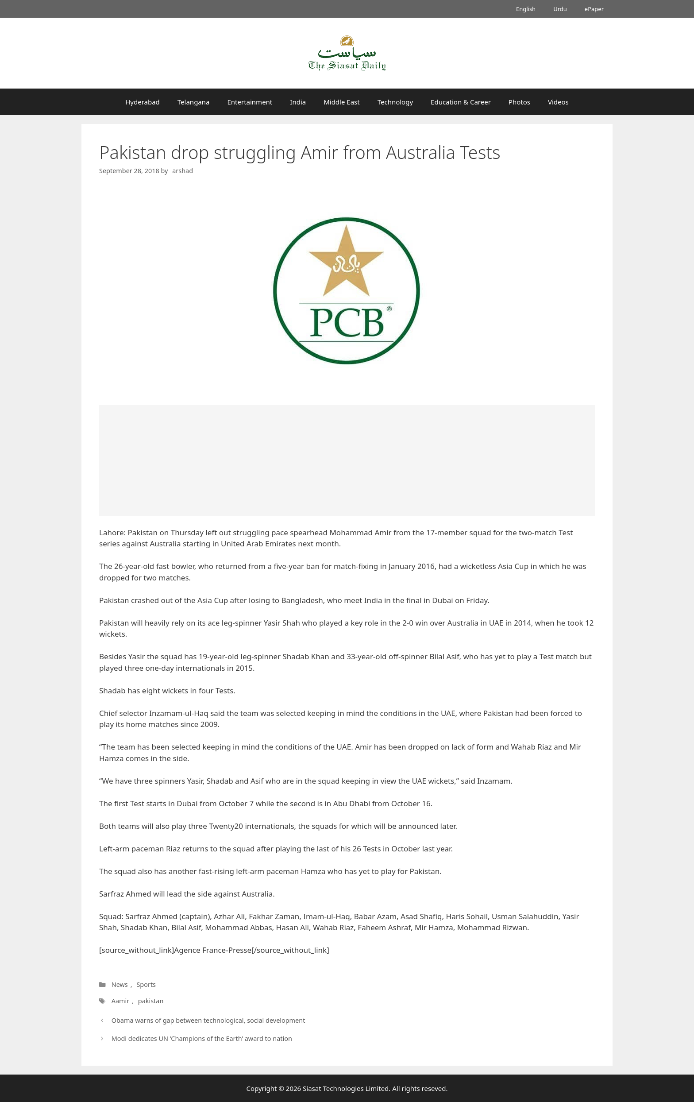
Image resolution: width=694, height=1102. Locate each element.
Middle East (342, 101)
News (120, 984)
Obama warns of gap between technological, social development (208, 1020)
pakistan (149, 1001)
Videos (558, 101)
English (526, 9)
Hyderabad (142, 101)
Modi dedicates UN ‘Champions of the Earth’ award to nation (202, 1038)
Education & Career (461, 101)
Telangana (193, 101)
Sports (146, 984)
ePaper (594, 9)
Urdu (560, 9)
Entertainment (249, 101)
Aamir (120, 1001)
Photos (519, 101)
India (298, 101)
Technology (395, 101)
